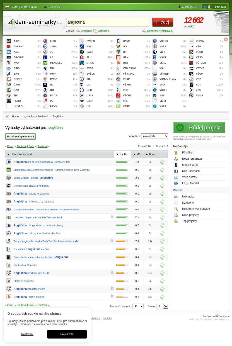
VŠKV (173, 63)
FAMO (27, 101)
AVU (27, 63)
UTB (136, 63)
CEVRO (27, 79)
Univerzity (86, 30)
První (10, 146)
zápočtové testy (29, 289)
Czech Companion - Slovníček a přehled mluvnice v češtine (46, 209)
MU (63, 68)
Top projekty (189, 221)
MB (139, 154)
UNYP (136, 41)
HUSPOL (27, 106)
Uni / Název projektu (22, 154)
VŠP (173, 95)
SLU (100, 57)
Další (31, 146)
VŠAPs (136, 84)
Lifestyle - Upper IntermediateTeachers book (38, 217)
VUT (209, 84)
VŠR (209, 46)
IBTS (63, 41)
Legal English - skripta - (33, 177)
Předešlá (22, 146)
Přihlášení (188, 152)
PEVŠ (63, 106)
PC (63, 101)
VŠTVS (209, 68)
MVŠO (63, 79)
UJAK (100, 95)
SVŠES (100, 73)
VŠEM (136, 106)
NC (63, 84)
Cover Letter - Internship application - (41, 257)
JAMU (63, 46)
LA (63, 57)
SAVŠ (100, 52)
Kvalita (123, 154)
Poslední (43, 146)
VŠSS (209, 57)
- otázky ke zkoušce (31, 193)
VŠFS (173, 46)
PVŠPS (100, 41)
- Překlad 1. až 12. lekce (34, 201)
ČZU (27, 90)
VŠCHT (136, 95)
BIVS (27, 73)
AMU (27, 52)
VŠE (136, 101)
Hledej (162, 21)
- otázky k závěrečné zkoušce (37, 233)
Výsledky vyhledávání (36, 116)
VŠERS (173, 41)
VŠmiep (173, 73)
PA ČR (63, 95)
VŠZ (209, 79)
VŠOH (173, 90)
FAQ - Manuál (190, 183)
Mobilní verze (190, 164)
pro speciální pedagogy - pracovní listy (42, 162)
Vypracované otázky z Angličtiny (31, 185)
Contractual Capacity (25, 265)
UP (136, 52)
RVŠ (100, 46)
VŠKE (173, 57)
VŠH (173, 52)
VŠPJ (173, 101)
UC (100, 84)
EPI (27, 95)
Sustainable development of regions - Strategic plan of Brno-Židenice (52, 169)
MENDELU (63, 63)
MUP (63, 73)
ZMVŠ (209, 95)
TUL (100, 79)
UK (100, 106)
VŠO (173, 84)
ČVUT (27, 84)
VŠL (173, 68)
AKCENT (27, 46)
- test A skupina (29, 296)
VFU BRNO (136, 68)
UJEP (100, 101)
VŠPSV (209, 41)
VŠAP (136, 79)
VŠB (136, 90)
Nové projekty (190, 215)
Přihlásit (220, 6)
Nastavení (27, 334)
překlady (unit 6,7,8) (31, 273)
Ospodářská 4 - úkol (31, 249)
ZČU (209, 90)
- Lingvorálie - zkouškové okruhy (38, 225)
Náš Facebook (191, 171)
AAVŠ (27, 41)
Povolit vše (66, 334)
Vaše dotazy (189, 177)
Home (15, 116)
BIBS (27, 68)
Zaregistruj (189, 6)
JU (63, 52)
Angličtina (58, 116)
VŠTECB (209, 63)
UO (136, 46)
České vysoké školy (24, 6)
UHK (100, 90)
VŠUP (209, 73)
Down (152, 154)
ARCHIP (27, 57)
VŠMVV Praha (173, 79)
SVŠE (100, 68)
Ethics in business (24, 281)
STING (100, 63)
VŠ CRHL (136, 73)
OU (63, 90)
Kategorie (103, 30)
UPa (136, 57)
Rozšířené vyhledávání (160, 30)
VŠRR (209, 52)
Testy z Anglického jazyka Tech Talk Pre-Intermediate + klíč (46, 241)
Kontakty (107, 318)
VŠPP (173, 106)
